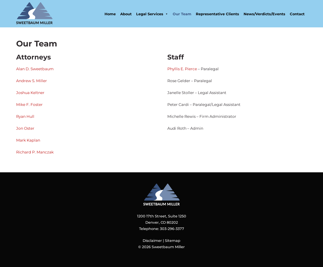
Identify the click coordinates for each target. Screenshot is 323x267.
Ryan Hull (25, 116)
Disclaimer (152, 241)
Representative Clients (217, 14)
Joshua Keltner (30, 92)
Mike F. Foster (29, 104)
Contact (297, 14)
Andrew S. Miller (31, 81)
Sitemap (172, 241)
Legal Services (152, 14)
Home (110, 14)
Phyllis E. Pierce (182, 69)
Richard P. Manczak (35, 152)
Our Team (182, 14)
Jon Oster (25, 128)
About (126, 14)
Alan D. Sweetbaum (35, 69)
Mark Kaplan (28, 140)
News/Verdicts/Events (264, 14)
